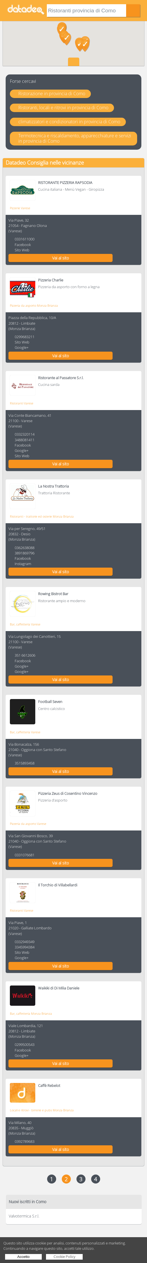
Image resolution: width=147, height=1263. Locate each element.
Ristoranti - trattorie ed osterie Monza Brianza (42, 516)
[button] (66, 39)
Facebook (23, 244)
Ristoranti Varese (21, 403)
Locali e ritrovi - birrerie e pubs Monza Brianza (42, 1110)
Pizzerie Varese (20, 208)
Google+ (21, 347)
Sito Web (22, 249)
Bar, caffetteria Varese (25, 624)
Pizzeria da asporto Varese (28, 823)
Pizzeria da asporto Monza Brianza (34, 305)
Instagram (23, 563)
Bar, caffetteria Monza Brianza (31, 1013)
